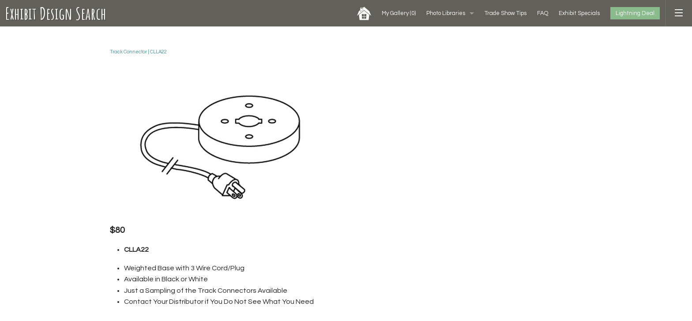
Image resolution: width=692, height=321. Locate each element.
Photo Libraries (445, 13)
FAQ (542, 13)
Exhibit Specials (579, 13)
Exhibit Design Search (55, 13)
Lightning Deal (635, 13)
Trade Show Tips (506, 13)
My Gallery (399, 13)
